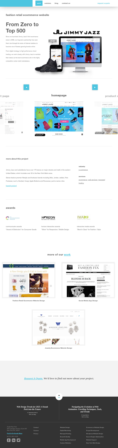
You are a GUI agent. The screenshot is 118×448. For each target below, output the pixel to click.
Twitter (17, 191)
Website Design (65, 427)
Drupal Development (92, 430)
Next (93, 85)
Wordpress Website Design (94, 433)
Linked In (12, 191)
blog (56, 3)
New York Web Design (93, 443)
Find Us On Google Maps (14, 433)
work (39, 3)
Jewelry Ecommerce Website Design (58, 348)
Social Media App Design (88, 301)
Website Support (91, 440)
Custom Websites (65, 443)
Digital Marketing (65, 430)
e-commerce (83, 170)
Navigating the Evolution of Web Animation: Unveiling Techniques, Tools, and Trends (85, 409)
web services (92, 180)
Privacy (36, 433)
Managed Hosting (65, 433)
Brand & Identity (65, 437)
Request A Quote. (33, 378)
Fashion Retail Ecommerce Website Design (29, 301)
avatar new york (19, 3)
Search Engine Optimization (95, 437)
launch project (11, 186)
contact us (66, 3)
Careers (36, 430)
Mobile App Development (68, 440)
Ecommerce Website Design (95, 427)
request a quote (104, 3)
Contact (36, 427)
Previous (25, 85)
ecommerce (83, 180)
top (59, 397)
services (47, 3)
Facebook (7, 191)
